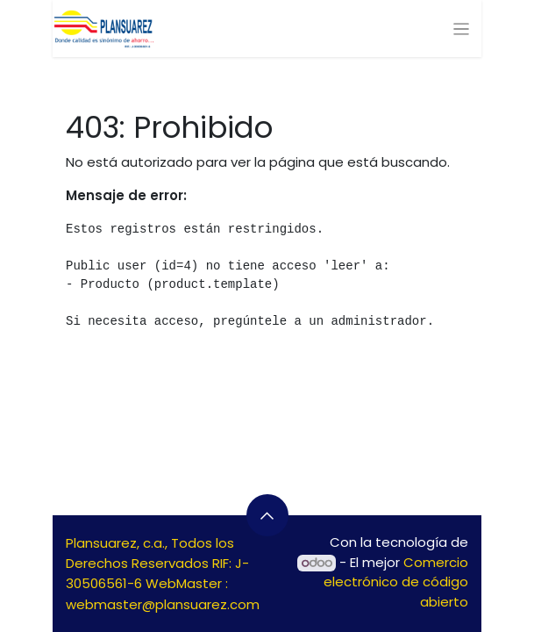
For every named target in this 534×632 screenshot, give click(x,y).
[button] (267, 515)
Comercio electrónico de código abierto (396, 582)
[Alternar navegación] (462, 28)
